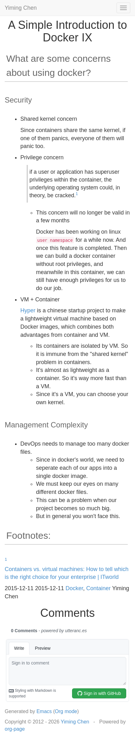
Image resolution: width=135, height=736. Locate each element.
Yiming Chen (21, 8)
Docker (74, 588)
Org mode (66, 711)
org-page (15, 729)
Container (98, 588)
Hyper (27, 310)
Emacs (44, 711)
